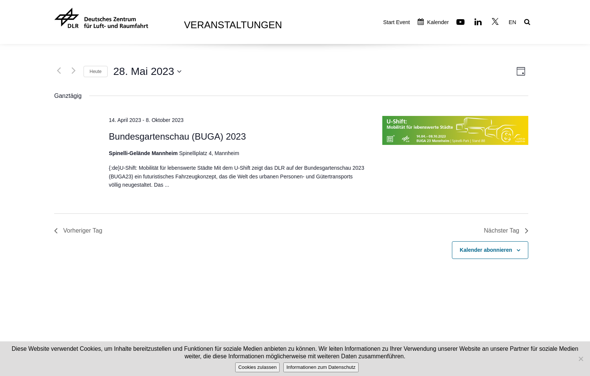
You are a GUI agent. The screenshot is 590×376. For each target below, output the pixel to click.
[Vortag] (58, 70)
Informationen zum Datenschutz (321, 367)
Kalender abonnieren (486, 250)
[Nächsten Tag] (73, 70)
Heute (96, 71)
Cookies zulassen (257, 367)
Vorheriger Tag (78, 230)
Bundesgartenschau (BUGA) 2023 (177, 136)
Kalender (433, 22)
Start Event (396, 22)
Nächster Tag (506, 230)
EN (512, 22)
